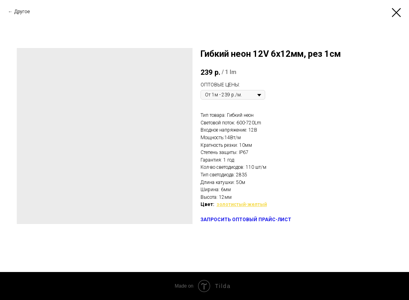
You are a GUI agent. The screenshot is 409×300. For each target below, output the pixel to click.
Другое (22, 11)
